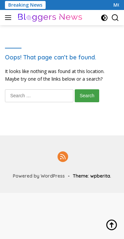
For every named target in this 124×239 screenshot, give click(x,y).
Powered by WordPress (39, 176)
